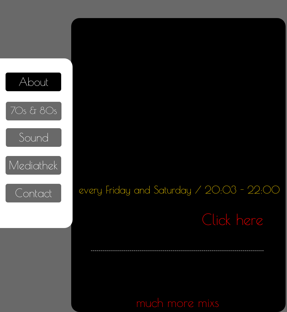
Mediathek (33, 165)
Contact (33, 193)
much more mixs (177, 302)
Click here (232, 219)
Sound (33, 137)
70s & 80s (33, 110)
